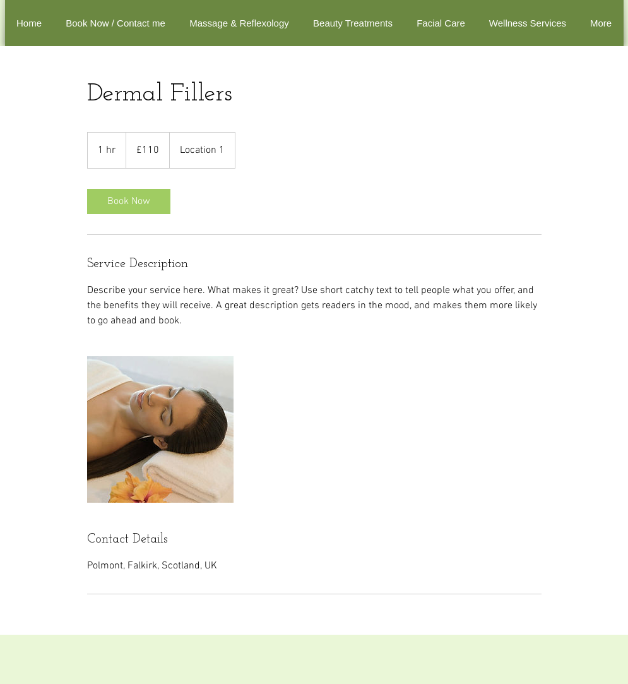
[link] (128, 201)
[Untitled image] (160, 429)
